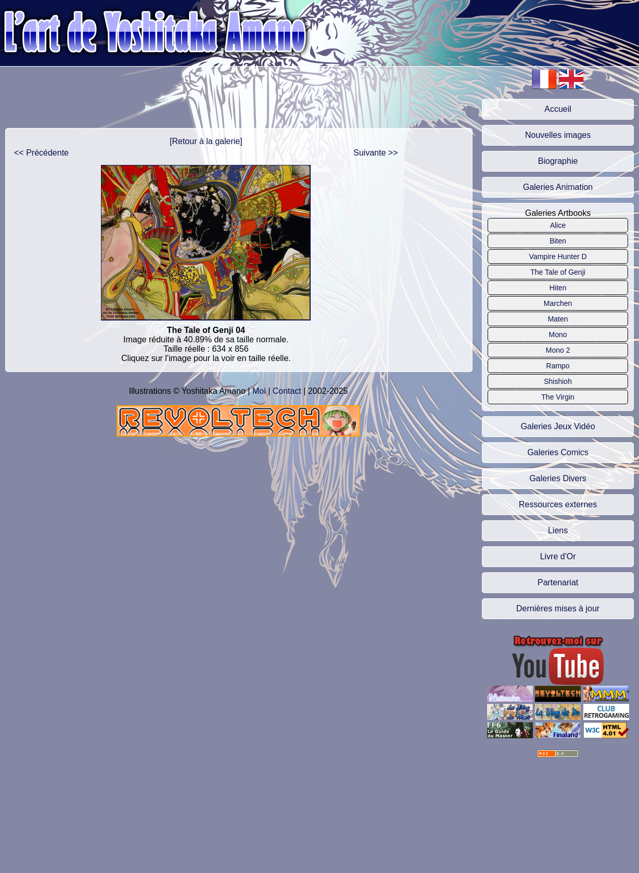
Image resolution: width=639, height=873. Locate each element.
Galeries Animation (558, 187)
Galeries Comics (557, 452)
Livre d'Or (558, 556)
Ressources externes (558, 504)
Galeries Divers (557, 478)
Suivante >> (375, 152)
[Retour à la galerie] (206, 141)
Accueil (557, 109)
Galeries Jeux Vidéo (558, 426)
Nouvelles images (558, 135)
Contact (287, 391)
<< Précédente (41, 152)
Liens (558, 530)
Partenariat (558, 582)
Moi (259, 391)
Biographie (558, 161)
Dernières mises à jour (557, 608)
